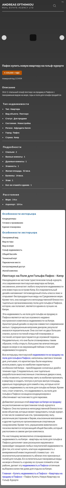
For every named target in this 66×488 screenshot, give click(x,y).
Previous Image (4, 37)
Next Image (62, 37)
